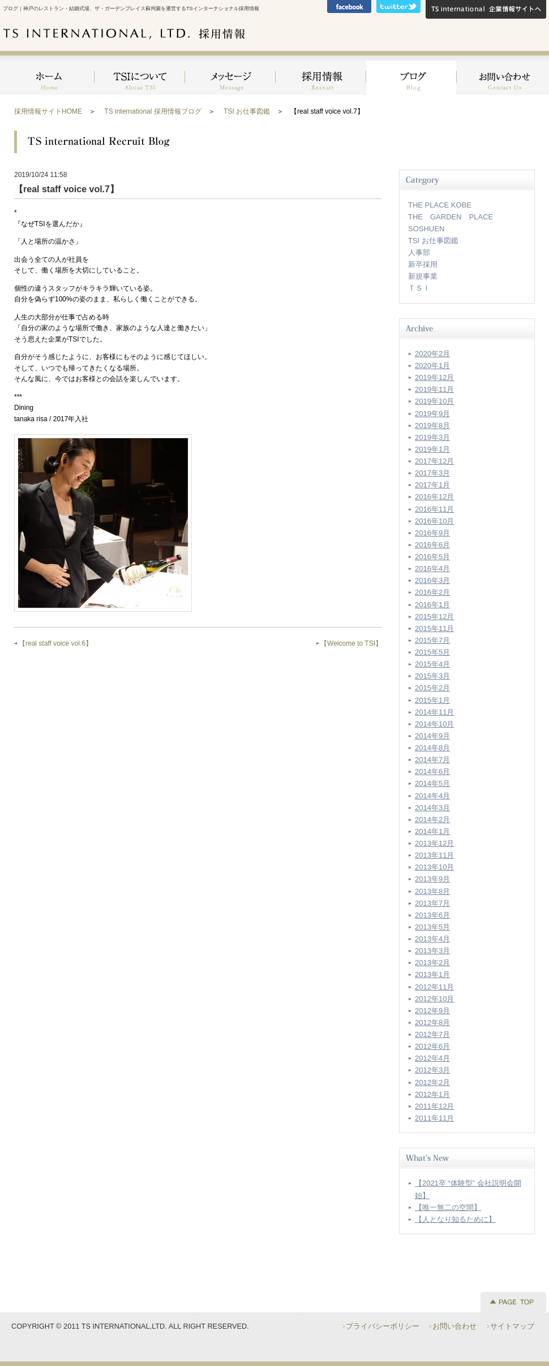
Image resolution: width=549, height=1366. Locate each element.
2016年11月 (434, 509)
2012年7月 (432, 1034)
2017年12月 (434, 461)
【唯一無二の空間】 (448, 1207)
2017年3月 (432, 473)
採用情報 (321, 73)
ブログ (411, 73)
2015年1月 (432, 700)
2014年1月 (432, 831)
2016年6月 (432, 545)
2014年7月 (432, 759)
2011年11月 (434, 1118)
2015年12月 (434, 616)
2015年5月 (432, 652)
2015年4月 (432, 664)
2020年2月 (432, 353)
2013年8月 (432, 891)
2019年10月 (434, 401)
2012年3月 (432, 1070)
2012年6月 (432, 1046)
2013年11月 (434, 855)
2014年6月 (432, 771)
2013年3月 (432, 950)
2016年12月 (434, 496)
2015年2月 (432, 688)
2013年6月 (432, 915)
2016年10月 (434, 521)
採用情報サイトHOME (48, 111)
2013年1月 (432, 974)
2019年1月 (432, 449)
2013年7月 (432, 903)
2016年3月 (432, 580)
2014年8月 (432, 747)
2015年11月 (434, 628)
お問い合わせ (501, 73)
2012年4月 (432, 1058)
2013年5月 (432, 927)
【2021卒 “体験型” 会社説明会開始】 (468, 1189)
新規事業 (423, 276)
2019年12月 (434, 377)
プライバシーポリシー (382, 1326)
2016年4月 (432, 568)
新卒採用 (423, 264)
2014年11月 (434, 712)
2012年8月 (432, 1022)
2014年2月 (432, 819)
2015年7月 (432, 640)
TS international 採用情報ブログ (152, 111)
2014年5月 (432, 783)
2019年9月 (432, 413)
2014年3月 (432, 807)
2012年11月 (434, 987)
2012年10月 (434, 999)
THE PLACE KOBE (439, 205)
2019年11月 (434, 389)
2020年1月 (432, 365)
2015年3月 (432, 676)
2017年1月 (432, 485)
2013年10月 (434, 867)
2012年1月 (432, 1094)
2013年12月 (434, 843)
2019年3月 (432, 437)
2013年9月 (432, 879)
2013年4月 (432, 939)
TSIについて (140, 73)
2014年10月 (434, 724)
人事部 (419, 252)
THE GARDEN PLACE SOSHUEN (454, 223)
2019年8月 (432, 425)
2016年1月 (432, 604)
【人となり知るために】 (455, 1219)
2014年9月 (432, 736)
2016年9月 (432, 533)
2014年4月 (432, 796)
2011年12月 (434, 1106)
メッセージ (230, 73)
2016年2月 (432, 592)
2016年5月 (432, 556)
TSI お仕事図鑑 (247, 111)
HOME (49, 73)
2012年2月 (432, 1082)
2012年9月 (432, 1010)
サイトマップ (512, 1326)
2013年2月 (432, 962)
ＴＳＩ (419, 288)
